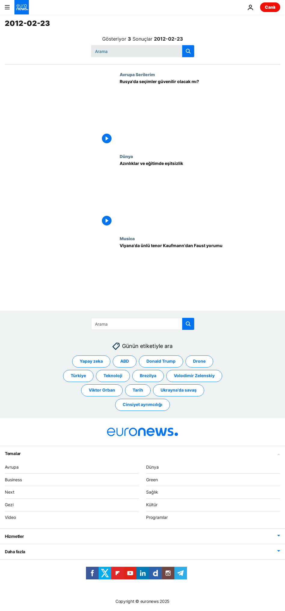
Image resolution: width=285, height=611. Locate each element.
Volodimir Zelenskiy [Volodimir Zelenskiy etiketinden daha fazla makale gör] (194, 375)
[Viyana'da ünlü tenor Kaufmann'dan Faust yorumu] (200, 277)
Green (152, 479)
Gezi (9, 504)
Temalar (13, 453)
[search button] (188, 51)
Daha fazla (15, 551)
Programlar (157, 517)
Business (13, 479)
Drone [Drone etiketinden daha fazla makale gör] (199, 361)
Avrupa (12, 466)
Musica (127, 238)
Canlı (270, 7)
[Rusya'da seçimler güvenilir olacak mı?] (200, 113)
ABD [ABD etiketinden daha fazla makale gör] (124, 361)
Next (9, 492)
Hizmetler (14, 535)
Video (10, 517)
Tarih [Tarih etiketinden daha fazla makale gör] (138, 389)
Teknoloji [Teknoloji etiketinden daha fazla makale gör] (112, 375)
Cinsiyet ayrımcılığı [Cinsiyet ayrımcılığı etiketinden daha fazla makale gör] (142, 404)
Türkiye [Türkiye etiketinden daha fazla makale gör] (78, 375)
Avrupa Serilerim (137, 74)
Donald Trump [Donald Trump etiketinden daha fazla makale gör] (161, 361)
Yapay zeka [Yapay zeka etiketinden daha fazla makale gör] (91, 361)
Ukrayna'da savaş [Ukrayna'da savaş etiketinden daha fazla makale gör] (179, 389)
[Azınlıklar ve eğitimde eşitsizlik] (200, 194)
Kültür (152, 504)
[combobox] (142, 51)
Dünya (126, 156)
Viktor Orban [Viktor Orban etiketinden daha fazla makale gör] (102, 389)
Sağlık (152, 492)
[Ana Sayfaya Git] (21, 7)
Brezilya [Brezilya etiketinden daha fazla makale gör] (148, 375)
